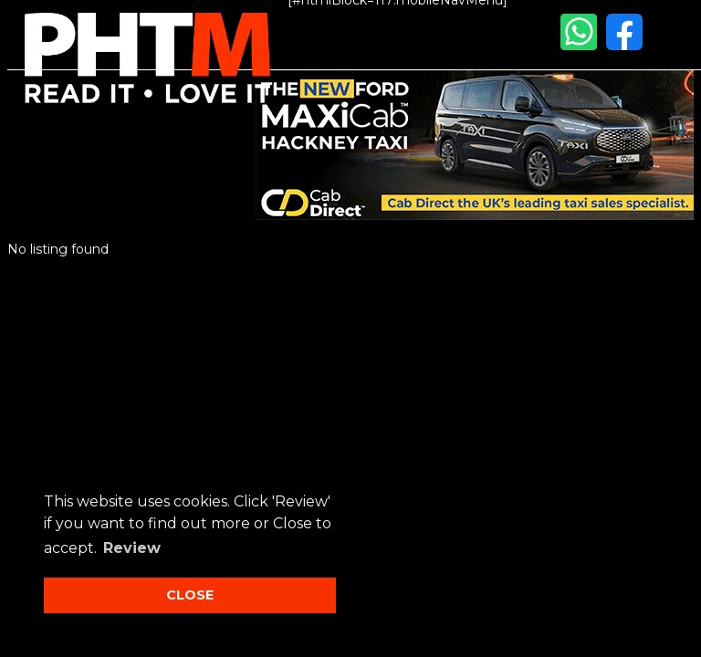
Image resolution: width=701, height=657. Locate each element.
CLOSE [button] (190, 595)
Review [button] (132, 548)
